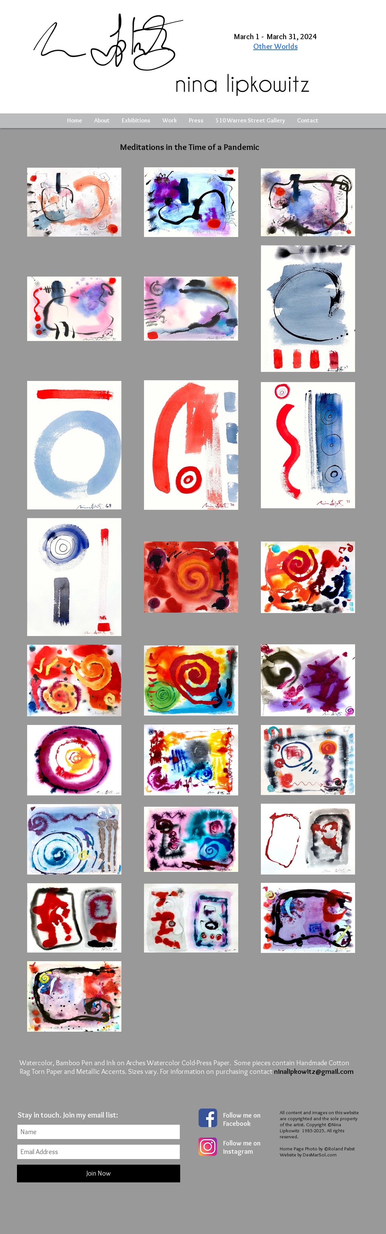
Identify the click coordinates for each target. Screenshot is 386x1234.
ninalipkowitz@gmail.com (314, 1071)
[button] (136, 120)
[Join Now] (98, 1173)
